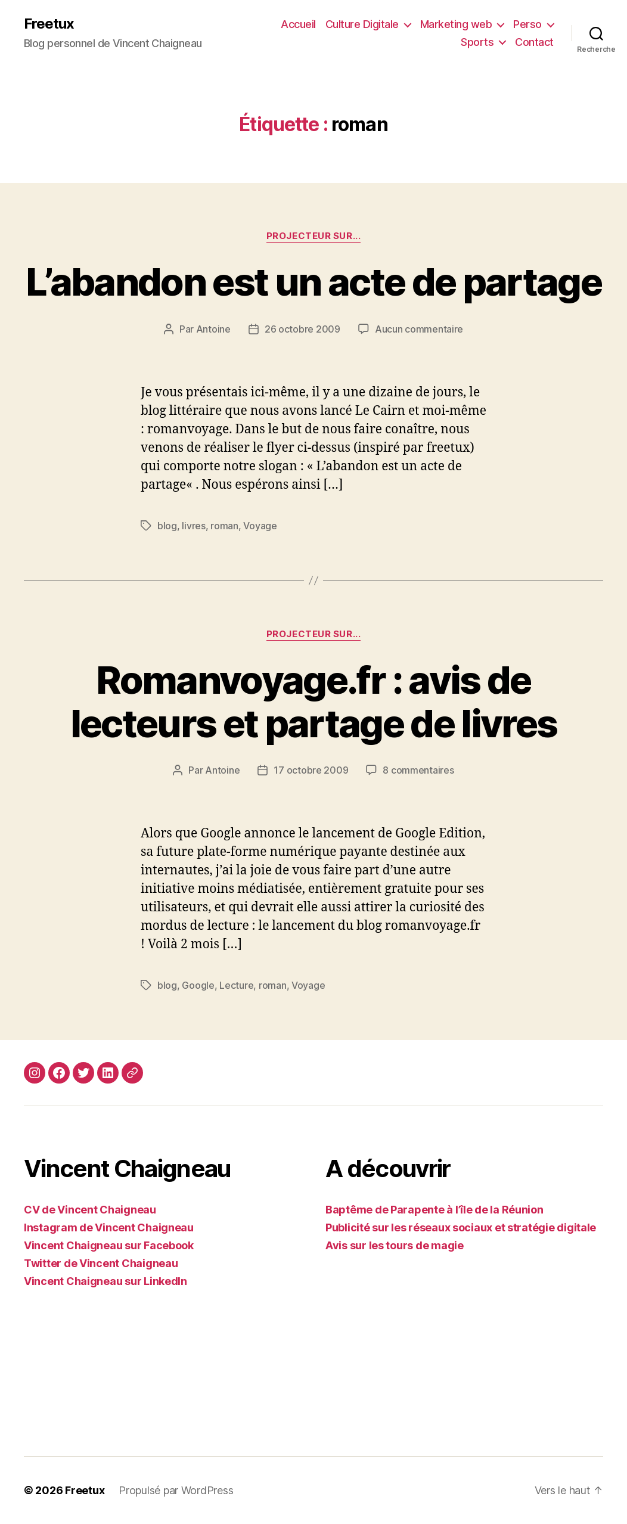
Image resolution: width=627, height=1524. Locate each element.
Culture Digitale (362, 24)
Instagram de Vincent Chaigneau (109, 1227)
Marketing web (456, 24)
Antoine (213, 329)
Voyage (260, 526)
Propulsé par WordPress (176, 1490)
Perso (527, 24)
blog (167, 526)
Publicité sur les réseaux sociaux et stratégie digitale (460, 1227)
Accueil (298, 24)
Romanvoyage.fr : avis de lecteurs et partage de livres (313, 701)
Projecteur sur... (313, 236)
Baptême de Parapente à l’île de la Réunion (434, 1209)
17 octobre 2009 (311, 770)
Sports (477, 42)
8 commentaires (418, 770)
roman (224, 526)
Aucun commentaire (419, 329)
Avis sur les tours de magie (394, 1245)
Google (198, 985)
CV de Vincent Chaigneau (90, 1209)
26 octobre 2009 (302, 329)
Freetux (49, 24)
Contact (534, 42)
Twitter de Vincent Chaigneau (101, 1263)
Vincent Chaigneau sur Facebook (109, 1245)
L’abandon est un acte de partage (313, 282)
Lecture (236, 985)
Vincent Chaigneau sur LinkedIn (105, 1281)
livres (193, 526)
